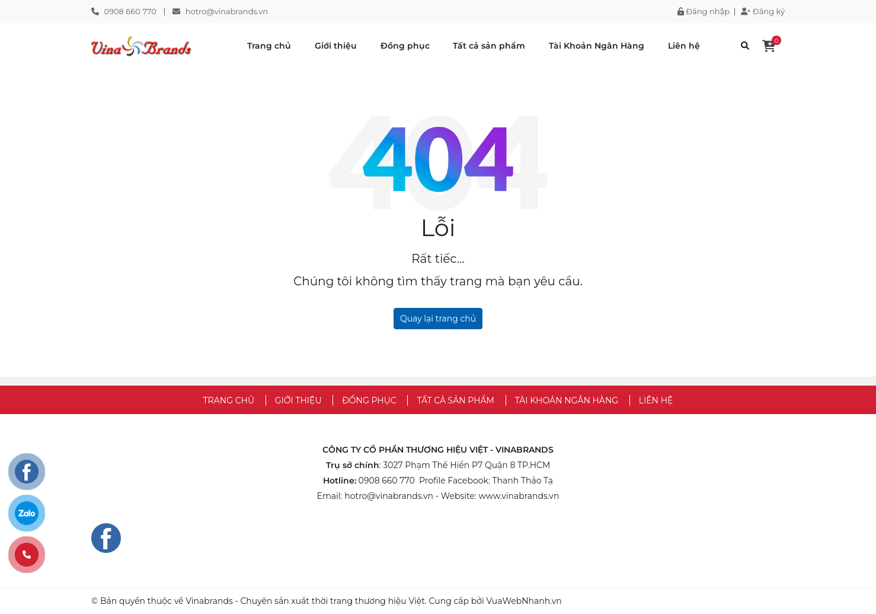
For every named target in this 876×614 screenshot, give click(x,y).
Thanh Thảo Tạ (523, 480)
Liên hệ (684, 45)
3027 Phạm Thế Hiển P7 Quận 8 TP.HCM (466, 465)
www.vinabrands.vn (518, 496)
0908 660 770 (130, 11)
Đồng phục (405, 45)
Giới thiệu (336, 45)
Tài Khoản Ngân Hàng (596, 45)
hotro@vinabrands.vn (227, 11)
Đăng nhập (703, 11)
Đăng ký (763, 11)
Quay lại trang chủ (438, 318)
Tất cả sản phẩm (489, 45)
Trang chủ (269, 45)
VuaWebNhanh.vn (523, 601)
